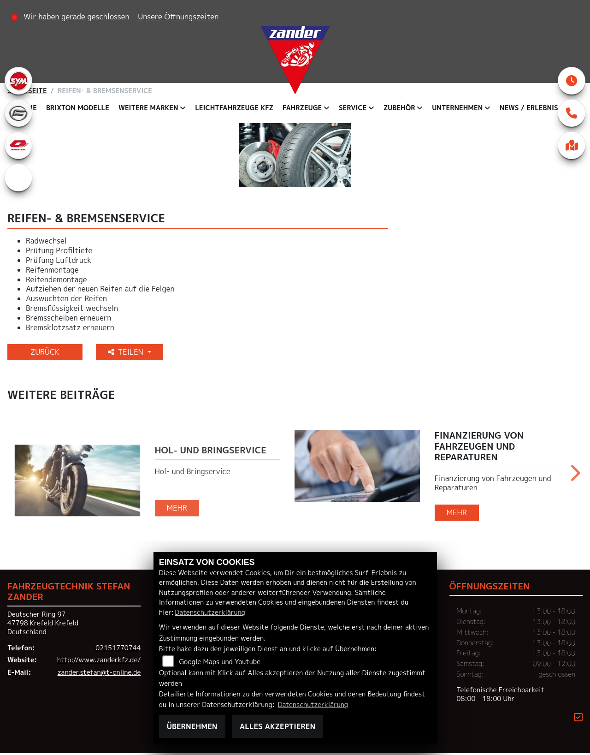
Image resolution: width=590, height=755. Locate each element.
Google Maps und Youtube (219, 661)
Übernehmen (192, 726)
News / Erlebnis (529, 108)
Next (574, 478)
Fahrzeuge (302, 108)
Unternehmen (457, 108)
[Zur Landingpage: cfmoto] (18, 113)
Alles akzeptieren (277, 726)
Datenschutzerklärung (210, 612)
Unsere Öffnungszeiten (178, 17)
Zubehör (399, 108)
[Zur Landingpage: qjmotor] (18, 145)
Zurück (44, 354)
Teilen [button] (127, 354)
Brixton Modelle (77, 108)
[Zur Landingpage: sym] (18, 81)
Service (352, 108)
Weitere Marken (148, 108)
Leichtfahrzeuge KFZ (234, 108)
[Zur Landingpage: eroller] (18, 177)
